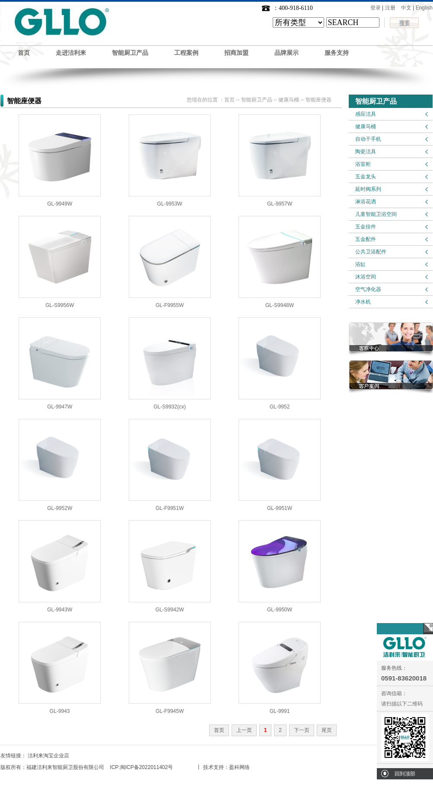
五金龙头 (365, 177)
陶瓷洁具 (365, 152)
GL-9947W (59, 407)
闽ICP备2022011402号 (146, 767)
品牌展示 (286, 53)
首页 (24, 53)
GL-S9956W (59, 305)
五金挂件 (365, 227)
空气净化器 (368, 289)
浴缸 (360, 264)
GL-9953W (169, 204)
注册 (390, 8)
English (424, 8)
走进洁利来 (71, 53)
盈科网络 (239, 767)
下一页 (301, 730)
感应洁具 (365, 114)
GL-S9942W (170, 610)
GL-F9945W (170, 711)
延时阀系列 (368, 189)
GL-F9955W (170, 305)
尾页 (327, 730)
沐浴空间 (365, 277)
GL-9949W (59, 204)
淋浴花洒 (365, 202)
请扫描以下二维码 (402, 704)
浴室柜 (363, 164)
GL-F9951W (170, 508)
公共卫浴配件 (370, 252)
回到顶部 (405, 774)
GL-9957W (279, 204)
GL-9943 (60, 711)
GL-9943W (59, 610)
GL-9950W (279, 610)
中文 (406, 8)
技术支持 (213, 767)
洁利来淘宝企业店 (48, 756)
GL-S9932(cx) (169, 407)
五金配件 (365, 239)
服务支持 (337, 53)
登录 (375, 8)
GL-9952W (59, 508)
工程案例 (186, 53)
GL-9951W (279, 508)
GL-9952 (280, 407)
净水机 (363, 302)
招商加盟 (236, 53)
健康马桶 (365, 126)
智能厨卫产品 (130, 53)
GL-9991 (280, 711)
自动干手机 (368, 139)
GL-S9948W (279, 305)
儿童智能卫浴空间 (376, 214)
